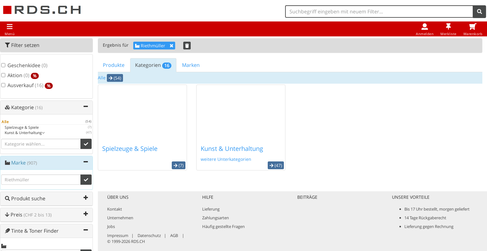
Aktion (20, 75)
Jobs (111, 226)
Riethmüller (154, 46)
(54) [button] (115, 78)
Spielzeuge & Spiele (129, 148)
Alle (102, 78)
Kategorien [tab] (153, 65)
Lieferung (211, 209)
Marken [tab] (191, 65)
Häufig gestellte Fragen (223, 226)
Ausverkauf (27, 85)
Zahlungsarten (215, 218)
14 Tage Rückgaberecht (425, 218)
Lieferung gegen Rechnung (428, 226)
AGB (174, 235)
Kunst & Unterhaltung (232, 148)
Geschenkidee (24, 65)
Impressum (117, 235)
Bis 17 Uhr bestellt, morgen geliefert (437, 209)
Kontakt (114, 209)
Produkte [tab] (114, 65)
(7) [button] (179, 165)
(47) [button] (276, 165)
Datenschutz (149, 235)
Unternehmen (120, 218)
